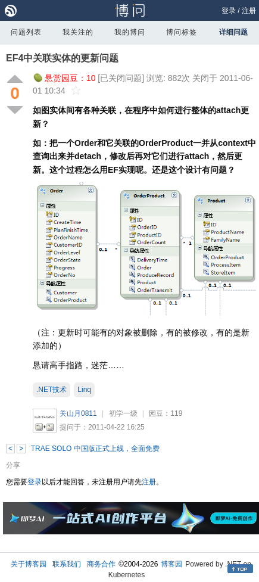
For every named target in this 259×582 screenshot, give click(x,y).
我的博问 (129, 32)
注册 (249, 11)
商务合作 (101, 564)
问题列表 (26, 32)
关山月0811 (78, 413)
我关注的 (78, 32)
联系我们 (66, 564)
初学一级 (123, 413)
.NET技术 (51, 389)
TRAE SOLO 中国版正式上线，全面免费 (95, 448)
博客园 (171, 564)
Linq (84, 389)
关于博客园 (28, 564)
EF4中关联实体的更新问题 (62, 58)
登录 (228, 11)
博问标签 (181, 32)
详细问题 (233, 32)
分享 (13, 465)
